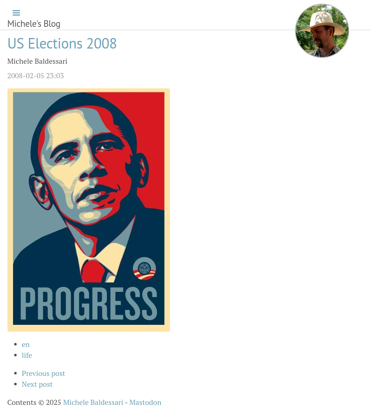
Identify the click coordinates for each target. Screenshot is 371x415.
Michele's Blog (34, 23)
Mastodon (145, 402)
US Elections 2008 (62, 43)
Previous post (43, 373)
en (26, 344)
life (27, 355)
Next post (37, 384)
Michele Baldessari (93, 402)
